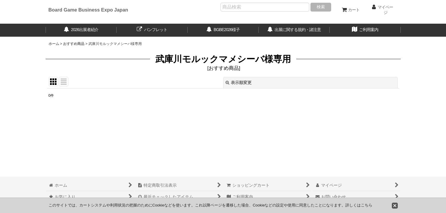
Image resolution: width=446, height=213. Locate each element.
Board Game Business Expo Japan (88, 9)
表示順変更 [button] (239, 82)
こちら (366, 205)
